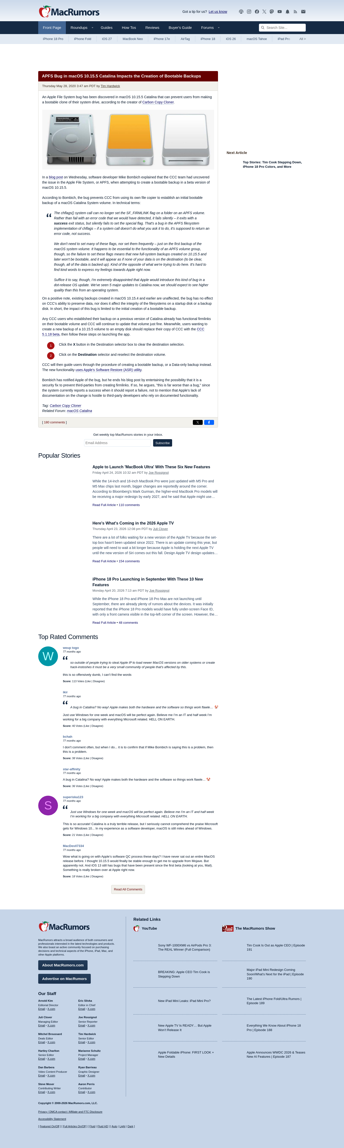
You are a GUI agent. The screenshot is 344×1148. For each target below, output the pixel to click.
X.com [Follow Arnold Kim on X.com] (51, 1007)
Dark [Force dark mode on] (130, 1126)
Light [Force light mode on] (122, 1126)
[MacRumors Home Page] (69, 11)
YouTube (149, 927)
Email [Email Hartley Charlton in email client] (41, 1057)
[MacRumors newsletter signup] (303, 11)
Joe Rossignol (158, 472)
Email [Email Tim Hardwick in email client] (81, 1041)
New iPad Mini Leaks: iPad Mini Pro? (184, 1000)
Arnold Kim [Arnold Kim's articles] (45, 999)
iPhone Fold (82, 39)
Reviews (152, 27)
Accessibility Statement (52, 1118)
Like (88, 681)
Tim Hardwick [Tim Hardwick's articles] (87, 1033)
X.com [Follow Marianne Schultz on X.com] (91, 1057)
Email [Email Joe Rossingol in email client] (81, 1024)
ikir (65, 692)
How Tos (129, 27)
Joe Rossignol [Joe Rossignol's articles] (87, 1016)
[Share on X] (198, 422)
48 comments (128, 622)
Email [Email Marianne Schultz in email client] (81, 1057)
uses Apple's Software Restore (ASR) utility (108, 370)
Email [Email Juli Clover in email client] (41, 1024)
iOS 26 (231, 39)
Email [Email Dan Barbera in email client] (41, 1074)
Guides (107, 27)
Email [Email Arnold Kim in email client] (41, 1007)
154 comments (129, 561)
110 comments (129, 505)
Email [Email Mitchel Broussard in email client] (41, 1041)
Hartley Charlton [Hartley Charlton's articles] (48, 1049)
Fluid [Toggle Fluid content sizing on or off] (92, 1126)
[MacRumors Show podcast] (241, 11)
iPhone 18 (208, 39)
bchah (67, 736)
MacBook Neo (133, 39)
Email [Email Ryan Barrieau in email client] (81, 1074)
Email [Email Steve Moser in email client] (41, 1091)
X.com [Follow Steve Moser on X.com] (51, 1091)
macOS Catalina (79, 411)
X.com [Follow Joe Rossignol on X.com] (91, 1024)
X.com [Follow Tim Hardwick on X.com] (91, 1041)
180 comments (54, 422)
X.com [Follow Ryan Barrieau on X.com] (91, 1074)
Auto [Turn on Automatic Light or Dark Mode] (114, 1126)
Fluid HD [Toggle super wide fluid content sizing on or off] (102, 1126)
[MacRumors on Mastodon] (271, 11)
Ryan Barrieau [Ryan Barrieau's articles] (87, 1066)
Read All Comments (128, 889)
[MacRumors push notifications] (287, 11)
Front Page (52, 27)
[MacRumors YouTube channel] (279, 11)
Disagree (98, 681)
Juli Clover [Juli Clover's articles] (45, 1016)
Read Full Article (104, 505)
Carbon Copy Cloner (158, 102)
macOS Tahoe (257, 39)
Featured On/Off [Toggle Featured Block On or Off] (49, 1126)
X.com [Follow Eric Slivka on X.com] (91, 1007)
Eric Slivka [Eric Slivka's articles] (85, 999)
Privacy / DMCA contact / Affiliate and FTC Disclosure (70, 1111)
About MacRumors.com (63, 964)
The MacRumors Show (255, 927)
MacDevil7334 (73, 846)
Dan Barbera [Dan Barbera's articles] (46, 1066)
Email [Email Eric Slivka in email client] (81, 1007)
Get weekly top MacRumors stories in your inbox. (128, 434)
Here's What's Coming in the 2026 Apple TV (135, 523)
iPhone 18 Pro (53, 39)
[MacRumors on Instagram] (249, 11)
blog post (56, 177)
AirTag (185, 39)
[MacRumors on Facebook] (256, 11)
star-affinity (71, 769)
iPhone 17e (162, 39)
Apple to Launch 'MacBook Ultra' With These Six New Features (154, 467)
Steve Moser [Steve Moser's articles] (46, 1083)
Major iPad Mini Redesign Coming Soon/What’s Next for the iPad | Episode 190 (275, 973)
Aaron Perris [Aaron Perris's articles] (86, 1083)
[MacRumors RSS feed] (295, 11)
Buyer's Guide (180, 27)
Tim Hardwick (110, 86)
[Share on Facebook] (209, 422)
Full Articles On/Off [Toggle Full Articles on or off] (74, 1126)
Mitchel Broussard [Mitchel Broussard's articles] (50, 1033)
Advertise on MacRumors (64, 978)
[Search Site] (282, 28)
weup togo (71, 648)
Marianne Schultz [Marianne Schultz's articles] (89, 1049)
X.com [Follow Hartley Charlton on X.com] (51, 1057)
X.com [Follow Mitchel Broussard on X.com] (51, 1041)
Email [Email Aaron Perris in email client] (81, 1091)
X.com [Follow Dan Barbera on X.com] (51, 1074)
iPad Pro (284, 39)
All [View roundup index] (302, 39)
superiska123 (73, 797)
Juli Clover (160, 529)
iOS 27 (107, 39)
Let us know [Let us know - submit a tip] (218, 12)
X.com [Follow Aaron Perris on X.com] (91, 1091)
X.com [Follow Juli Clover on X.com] (51, 1024)
